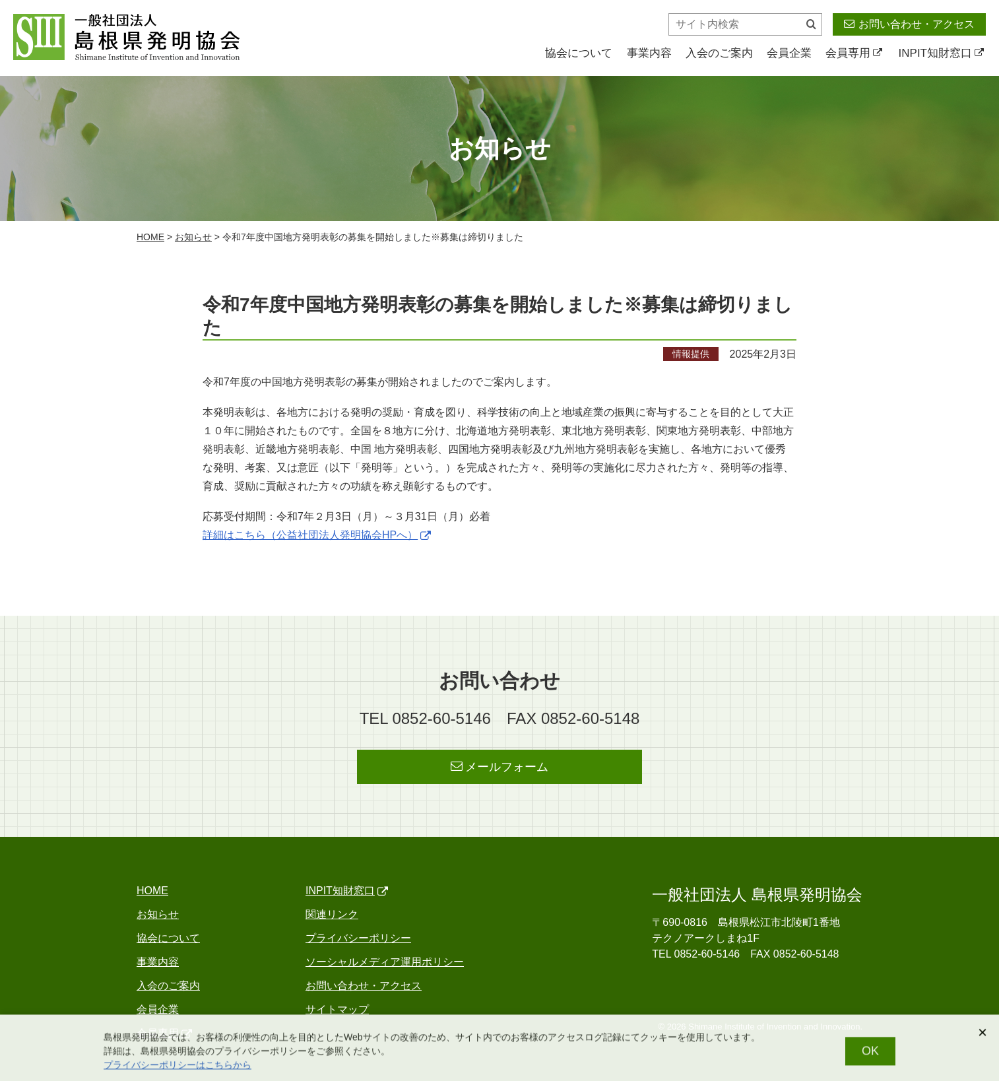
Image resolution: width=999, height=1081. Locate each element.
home (150, 237)
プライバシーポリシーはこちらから (177, 1069)
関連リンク (332, 914)
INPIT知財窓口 (941, 53)
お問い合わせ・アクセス (909, 24)
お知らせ (193, 237)
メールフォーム (500, 766)
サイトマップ (337, 1009)
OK (870, 1055)
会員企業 (789, 53)
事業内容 (649, 53)
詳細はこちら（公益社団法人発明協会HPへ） (317, 534)
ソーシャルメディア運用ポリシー (385, 961)
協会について (578, 53)
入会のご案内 (719, 53)
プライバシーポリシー (358, 938)
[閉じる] (982, 1037)
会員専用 (853, 53)
